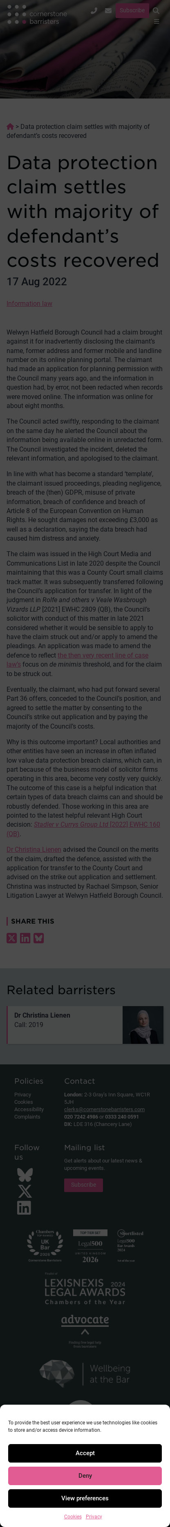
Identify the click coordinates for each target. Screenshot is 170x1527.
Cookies (73, 1517)
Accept (85, 1453)
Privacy (94, 1517)
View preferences (85, 1498)
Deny (85, 1475)
